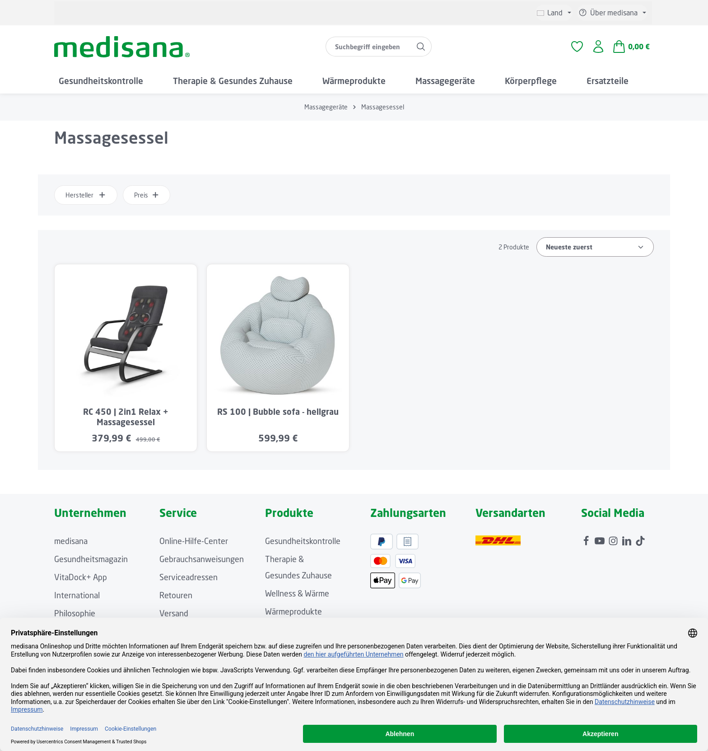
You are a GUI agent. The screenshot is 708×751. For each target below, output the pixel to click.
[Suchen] (420, 48)
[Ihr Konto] (598, 48)
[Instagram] (614, 540)
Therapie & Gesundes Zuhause (298, 569)
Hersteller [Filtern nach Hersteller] (85, 197)
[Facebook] (587, 540)
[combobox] (368, 48)
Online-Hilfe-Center (193, 543)
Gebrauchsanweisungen (201, 561)
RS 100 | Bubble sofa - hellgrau (278, 414)
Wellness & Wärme (297, 595)
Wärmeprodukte (293, 613)
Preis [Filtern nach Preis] (146, 197)
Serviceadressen (188, 579)
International (77, 597)
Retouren (175, 597)
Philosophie (74, 615)
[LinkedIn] (627, 540)
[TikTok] (640, 540)
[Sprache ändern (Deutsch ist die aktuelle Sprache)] (554, 13)
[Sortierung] (595, 249)
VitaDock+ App (80, 579)
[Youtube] (600, 540)
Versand (173, 615)
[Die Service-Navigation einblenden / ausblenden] (612, 13)
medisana (71, 543)
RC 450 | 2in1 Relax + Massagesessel (125, 419)
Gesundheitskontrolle (302, 543)
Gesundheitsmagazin (91, 561)
